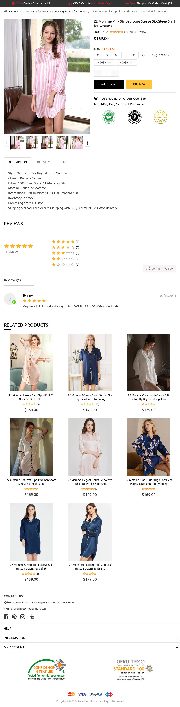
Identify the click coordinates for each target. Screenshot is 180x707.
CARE (64, 162)
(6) (38, 404)
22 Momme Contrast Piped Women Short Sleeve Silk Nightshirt (31, 481)
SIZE (97, 48)
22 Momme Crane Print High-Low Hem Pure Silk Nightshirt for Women (149, 481)
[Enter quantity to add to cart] (106, 73)
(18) (96, 404)
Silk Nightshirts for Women (71, 11)
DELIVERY (44, 162)
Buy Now (139, 84)
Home (12, 11)
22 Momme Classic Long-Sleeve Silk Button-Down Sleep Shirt (31, 566)
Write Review (137, 31)
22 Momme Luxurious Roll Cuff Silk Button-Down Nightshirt (90, 566)
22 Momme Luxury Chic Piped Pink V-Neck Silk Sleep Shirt (31, 397)
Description (17, 162)
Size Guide (108, 48)
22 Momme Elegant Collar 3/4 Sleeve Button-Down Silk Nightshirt (90, 481)
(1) (126, 31)
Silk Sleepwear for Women (35, 11)
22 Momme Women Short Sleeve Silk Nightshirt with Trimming (90, 397)
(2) (97, 488)
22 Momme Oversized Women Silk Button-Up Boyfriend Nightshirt (148, 397)
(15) (38, 573)
